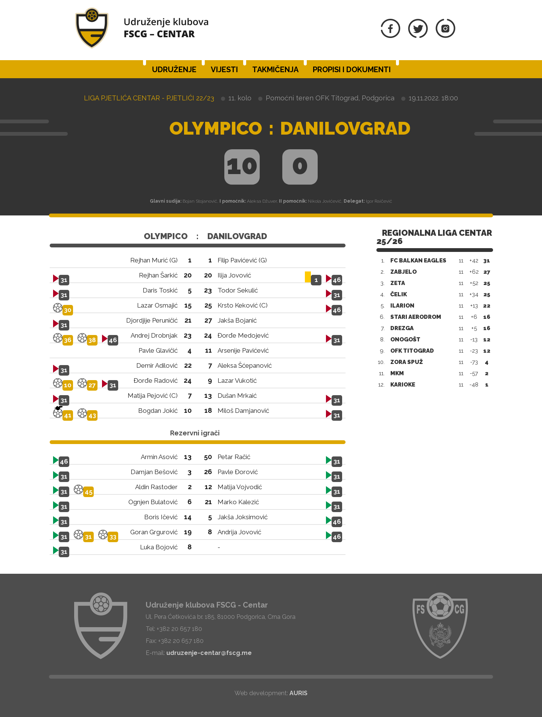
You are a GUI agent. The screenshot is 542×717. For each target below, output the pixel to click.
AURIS (298, 693)
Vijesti (224, 69)
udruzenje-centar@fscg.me (209, 652)
